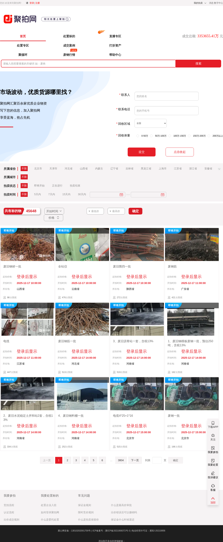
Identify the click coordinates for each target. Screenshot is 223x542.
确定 (175, 460)
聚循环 (22, 54)
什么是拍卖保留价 (88, 519)
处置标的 (69, 36)
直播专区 (115, 36)
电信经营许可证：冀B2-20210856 (148, 530)
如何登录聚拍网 (50, 512)
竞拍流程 (9, 505)
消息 (211, 3)
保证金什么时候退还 (122, 519)
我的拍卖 (198, 3)
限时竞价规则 (86, 512)
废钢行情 (69, 54)
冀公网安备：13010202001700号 (75, 530)
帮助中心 (115, 54)
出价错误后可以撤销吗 (124, 512)
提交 (142, 151)
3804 (121, 460)
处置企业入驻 (48, 505)
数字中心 (218, 3)
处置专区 (23, 45)
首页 (23, 36)
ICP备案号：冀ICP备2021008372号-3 (112, 530)
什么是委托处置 (50, 519)
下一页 (135, 460)
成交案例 (69, 45)
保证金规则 (84, 505)
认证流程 (9, 512)
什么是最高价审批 (121, 505)
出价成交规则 (11, 519)
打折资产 (115, 45)
